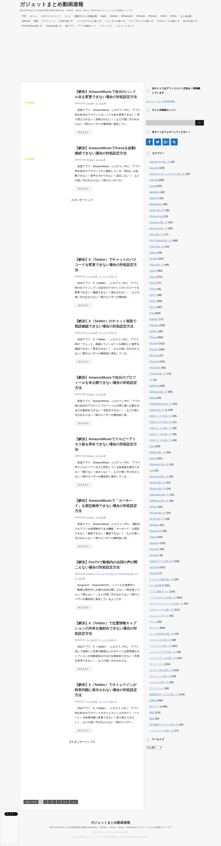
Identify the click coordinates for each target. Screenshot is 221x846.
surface (153, 506)
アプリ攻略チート (87, 26)
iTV (151, 379)
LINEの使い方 (66, 21)
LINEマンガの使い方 (160, 434)
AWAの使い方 (156, 210)
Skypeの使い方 (157, 488)
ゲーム (153, 621)
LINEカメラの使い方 (160, 416)
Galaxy (153, 252)
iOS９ (152, 307)
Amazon (90, 103)
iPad (151, 313)
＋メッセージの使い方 (161, 730)
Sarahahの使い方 (158, 476)
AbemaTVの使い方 (159, 161)
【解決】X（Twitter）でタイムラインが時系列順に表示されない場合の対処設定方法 (106, 690)
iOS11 (173, 16)
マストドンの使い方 (160, 676)
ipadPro (153, 331)
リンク (67, 16)
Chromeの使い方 (158, 222)
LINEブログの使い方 (160, 422)
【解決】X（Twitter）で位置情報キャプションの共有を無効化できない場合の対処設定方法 (106, 628)
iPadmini (154, 325)
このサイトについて (50, 16)
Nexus (152, 458)
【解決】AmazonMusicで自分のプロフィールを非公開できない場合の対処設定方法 (106, 383)
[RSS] (174, 141)
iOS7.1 (153, 295)
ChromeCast (156, 216)
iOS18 (152, 289)
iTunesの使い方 (54, 26)
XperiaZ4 (154, 543)
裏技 (151, 718)
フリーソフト (106, 26)
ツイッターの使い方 (115, 21)
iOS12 (152, 282)
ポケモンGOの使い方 (160, 670)
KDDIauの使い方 (158, 391)
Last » (73, 802)
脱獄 (36, 21)
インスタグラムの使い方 (88, 21)
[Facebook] (149, 141)
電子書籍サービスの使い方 (163, 724)
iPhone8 (141, 16)
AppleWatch (155, 204)
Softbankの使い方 (159, 500)
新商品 (153, 700)
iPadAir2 (153, 319)
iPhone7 (153, 349)
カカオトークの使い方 (168, 21)
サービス (154, 627)
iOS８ (152, 301)
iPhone (153, 337)
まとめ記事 (185, 16)
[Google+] (165, 141)
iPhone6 (153, 343)
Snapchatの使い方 (159, 494)
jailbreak (26, 21)
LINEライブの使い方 (160, 440)
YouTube (154, 567)
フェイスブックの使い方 (141, 21)
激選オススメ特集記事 (86, 16)
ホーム (33, 16)
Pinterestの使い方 (159, 464)
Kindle (152, 397)
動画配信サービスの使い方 (163, 694)
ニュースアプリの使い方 (162, 652)
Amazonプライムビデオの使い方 (102, 574)
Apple (103, 16)
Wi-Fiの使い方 (190, 21)
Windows (154, 525)
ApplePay (154, 192)
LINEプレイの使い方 (160, 428)
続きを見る (83, 132)
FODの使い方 (156, 246)
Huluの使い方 (156, 264)
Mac (151, 446)
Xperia (152, 537)
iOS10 (164, 16)
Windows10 (127, 16)
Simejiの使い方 (157, 482)
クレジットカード (125, 26)
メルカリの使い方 (159, 682)
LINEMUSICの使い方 (160, 404)
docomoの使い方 (158, 228)
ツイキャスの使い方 (160, 640)
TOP (24, 16)
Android (114, 16)
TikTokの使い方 (157, 512)
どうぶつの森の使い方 (161, 579)
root (151, 470)
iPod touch (155, 367)
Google (153, 258)
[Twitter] (157, 141)
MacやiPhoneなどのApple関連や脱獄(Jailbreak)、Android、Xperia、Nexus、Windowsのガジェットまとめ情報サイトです (110, 827)
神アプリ (69, 26)
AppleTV (154, 198)
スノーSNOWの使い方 (161, 633)
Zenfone (153, 573)
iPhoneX (152, 16)
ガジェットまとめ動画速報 (51, 4)
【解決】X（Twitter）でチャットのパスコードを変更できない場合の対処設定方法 (106, 265)
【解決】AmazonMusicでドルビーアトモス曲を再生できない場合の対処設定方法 (106, 444)
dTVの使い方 (156, 234)
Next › (65, 802)
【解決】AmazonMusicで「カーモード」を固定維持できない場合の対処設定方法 (106, 506)
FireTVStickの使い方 (32, 26)
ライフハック (48, 21)
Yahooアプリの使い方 (161, 561)
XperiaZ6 (154, 555)
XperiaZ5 (154, 549)
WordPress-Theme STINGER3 (110, 832)
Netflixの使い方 (157, 452)
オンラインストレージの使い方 (166, 603)
